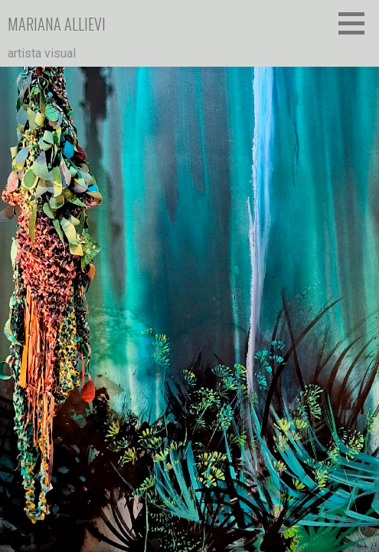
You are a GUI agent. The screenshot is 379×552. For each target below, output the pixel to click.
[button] (357, 23)
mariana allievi (57, 23)
